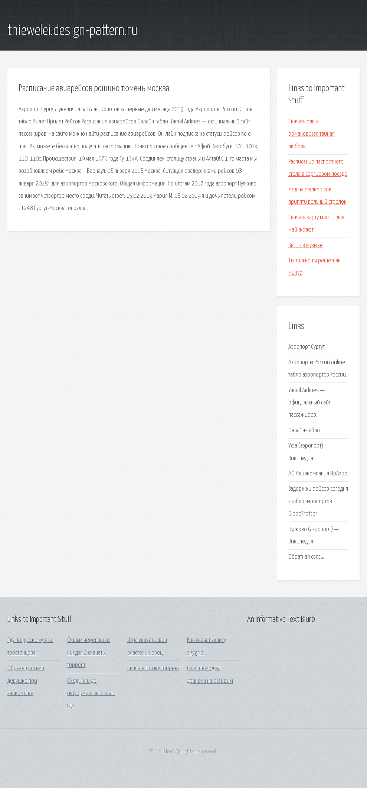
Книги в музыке (305, 245)
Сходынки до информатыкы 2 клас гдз (91, 693)
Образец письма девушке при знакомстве (25, 681)
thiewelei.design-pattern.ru (72, 31)
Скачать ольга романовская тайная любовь (311, 134)
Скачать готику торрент (153, 668)
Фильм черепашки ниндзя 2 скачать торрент (88, 652)
